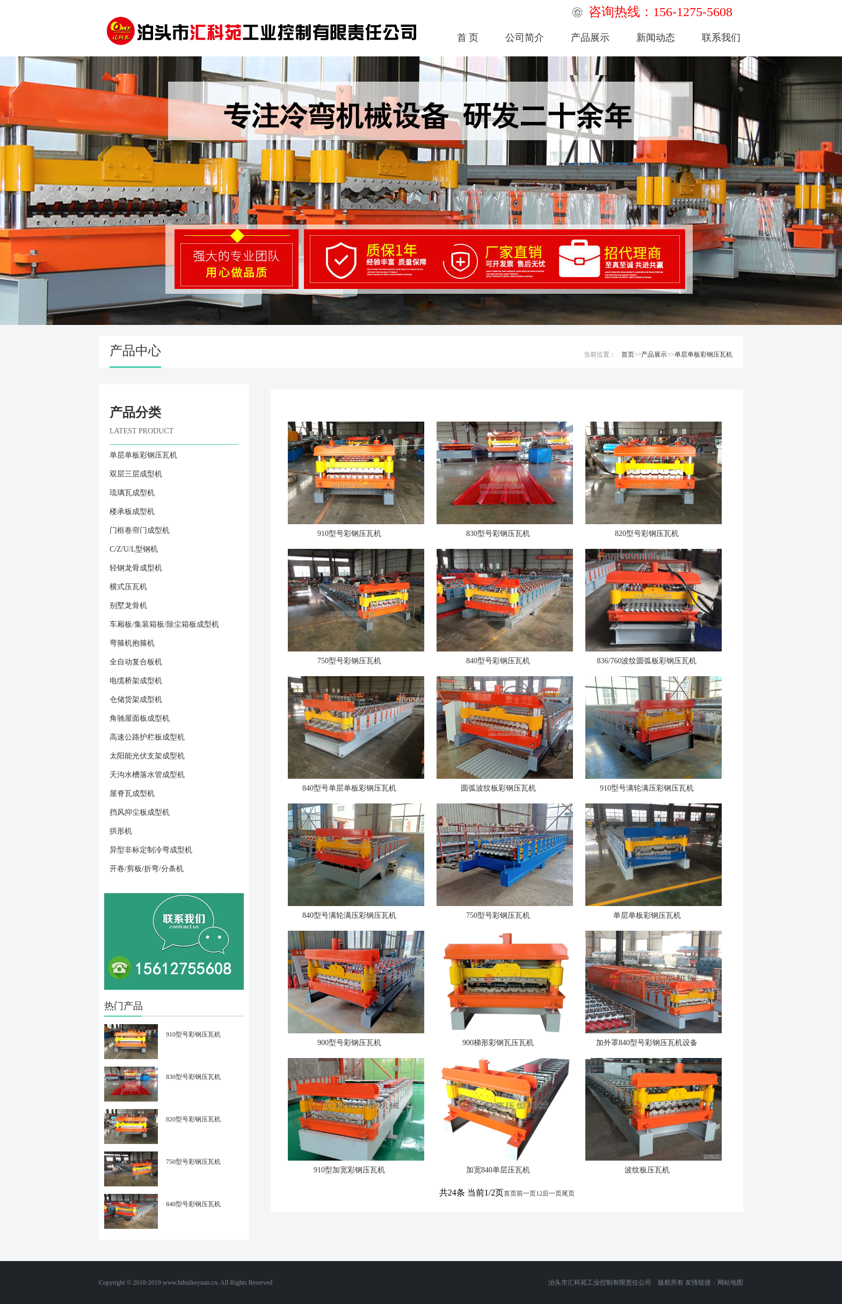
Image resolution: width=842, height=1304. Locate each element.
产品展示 (590, 37)
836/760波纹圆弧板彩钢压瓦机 (647, 661)
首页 (627, 354)
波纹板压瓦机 (647, 1170)
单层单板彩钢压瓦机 (703, 354)
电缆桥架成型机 (136, 681)
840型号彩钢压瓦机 (498, 661)
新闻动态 (655, 37)
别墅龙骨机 (128, 606)
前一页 (526, 1193)
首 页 (468, 37)
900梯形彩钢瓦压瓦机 (498, 1043)
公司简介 (524, 37)
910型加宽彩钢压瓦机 (349, 1170)
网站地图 (730, 1282)
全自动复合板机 (136, 662)
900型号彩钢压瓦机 (349, 1043)
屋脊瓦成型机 (132, 793)
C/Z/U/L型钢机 (134, 549)
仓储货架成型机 (136, 700)
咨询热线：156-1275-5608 (660, 12)
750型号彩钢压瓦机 (349, 661)
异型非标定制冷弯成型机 (151, 850)
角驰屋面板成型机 (140, 718)
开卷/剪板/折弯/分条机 (147, 869)
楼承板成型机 (132, 512)
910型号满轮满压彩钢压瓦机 (647, 788)
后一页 (552, 1193)
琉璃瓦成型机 (132, 493)
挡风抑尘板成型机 (140, 812)
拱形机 (121, 831)
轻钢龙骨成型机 (136, 568)
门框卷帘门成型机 (140, 530)
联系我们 (721, 37)
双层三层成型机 (136, 474)
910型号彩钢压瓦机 (349, 534)
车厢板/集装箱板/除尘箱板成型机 (164, 624)
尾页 (568, 1193)
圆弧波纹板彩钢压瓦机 (498, 788)
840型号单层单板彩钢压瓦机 (349, 788)
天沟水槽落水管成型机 (147, 775)
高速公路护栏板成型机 (147, 737)
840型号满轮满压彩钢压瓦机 (349, 915)
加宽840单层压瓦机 (498, 1170)
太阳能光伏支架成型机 (147, 756)
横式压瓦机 (128, 587)
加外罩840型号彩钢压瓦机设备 (647, 1043)
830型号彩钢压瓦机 (498, 534)
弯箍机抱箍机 (132, 643)
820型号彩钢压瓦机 (647, 534)
